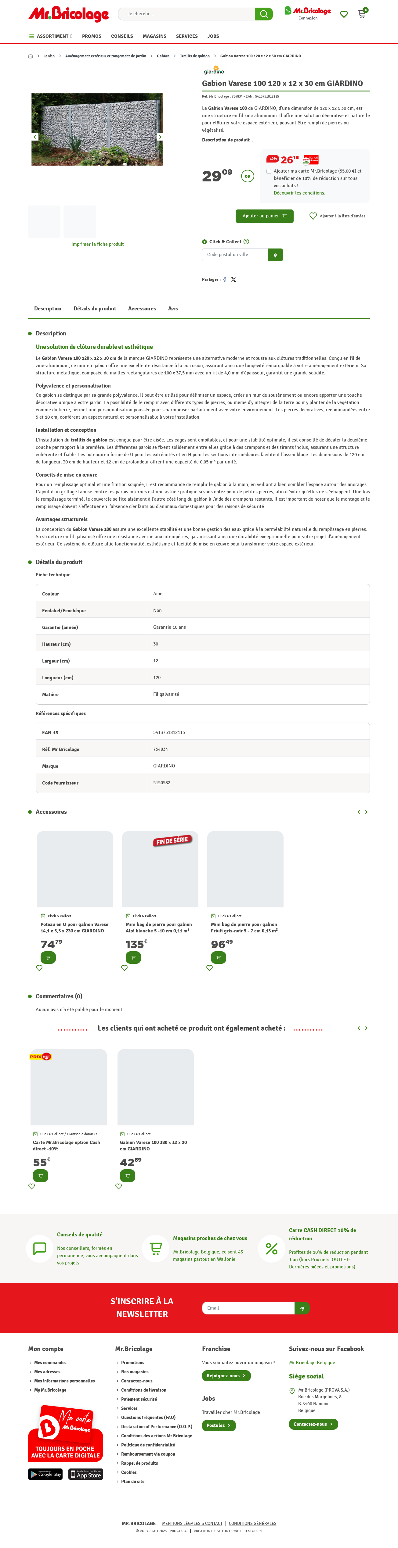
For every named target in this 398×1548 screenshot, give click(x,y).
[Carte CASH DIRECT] (271, 1248)
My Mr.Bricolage (50, 1390)
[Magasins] (155, 1248)
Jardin (49, 56)
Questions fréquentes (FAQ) (148, 1418)
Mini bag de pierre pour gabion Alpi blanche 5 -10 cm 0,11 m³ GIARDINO (159, 930)
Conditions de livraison (143, 1390)
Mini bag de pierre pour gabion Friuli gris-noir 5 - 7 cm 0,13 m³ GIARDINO (244, 930)
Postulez (216, 1425)
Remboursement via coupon (148, 1454)
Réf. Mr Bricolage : (216, 96)
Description (47, 308)
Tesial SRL (253, 1531)
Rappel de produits (139, 1463)
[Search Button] (264, 14)
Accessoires (142, 308)
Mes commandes (50, 1363)
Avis (173, 308)
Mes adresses (47, 1372)
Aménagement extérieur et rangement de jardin (105, 56)
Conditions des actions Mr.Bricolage (156, 1436)
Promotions (132, 1363)
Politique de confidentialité (148, 1445)
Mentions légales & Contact (192, 1523)
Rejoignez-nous (223, 1376)
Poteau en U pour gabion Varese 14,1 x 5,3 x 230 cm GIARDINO (74, 927)
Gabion (163, 56)
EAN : (250, 96)
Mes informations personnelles (64, 1381)
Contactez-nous (137, 1381)
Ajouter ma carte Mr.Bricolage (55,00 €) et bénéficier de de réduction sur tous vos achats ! (318, 178)
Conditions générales (253, 1523)
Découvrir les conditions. (299, 193)
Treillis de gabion (195, 56)
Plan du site (132, 1482)
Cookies (129, 1472)
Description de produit (227, 140)
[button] (362, 14)
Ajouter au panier (265, 216)
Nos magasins (135, 1372)
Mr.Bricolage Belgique (312, 1363)
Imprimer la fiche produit (97, 244)
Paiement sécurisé (139, 1399)
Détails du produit (95, 308)
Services (129, 1408)
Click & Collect (225, 242)
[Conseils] (39, 1248)
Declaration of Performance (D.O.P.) (157, 1427)
